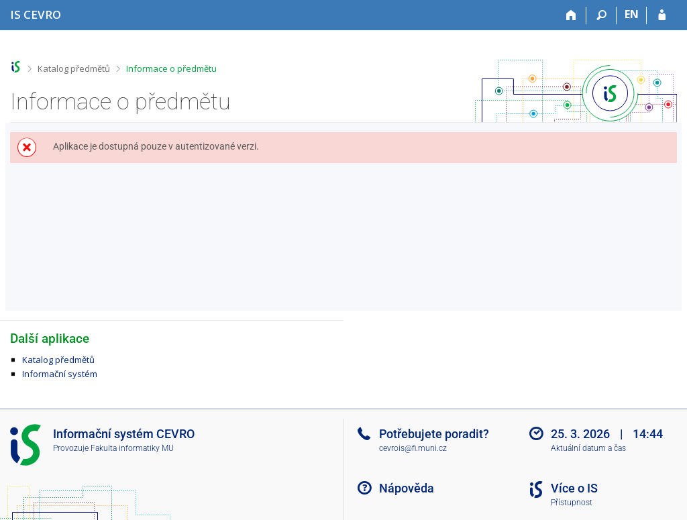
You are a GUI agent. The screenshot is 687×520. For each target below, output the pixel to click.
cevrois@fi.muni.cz (413, 448)
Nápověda (406, 488)
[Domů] (571, 15)
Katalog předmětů (74, 68)
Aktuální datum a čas (588, 448)
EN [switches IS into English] (632, 14)
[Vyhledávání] (601, 15)
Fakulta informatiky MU (132, 448)
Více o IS (574, 488)
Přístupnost (571, 502)
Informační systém (59, 374)
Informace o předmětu (171, 68)
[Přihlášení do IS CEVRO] (662, 15)
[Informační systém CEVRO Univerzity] (35, 14)
